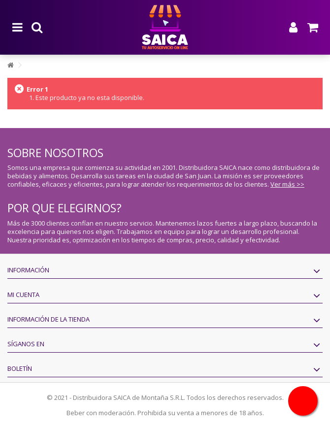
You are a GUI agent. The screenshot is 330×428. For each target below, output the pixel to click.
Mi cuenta (23, 294)
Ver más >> (287, 184)
